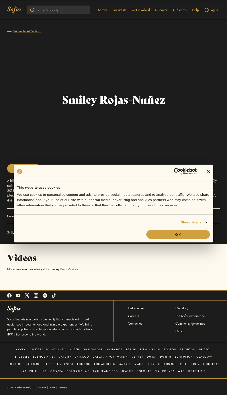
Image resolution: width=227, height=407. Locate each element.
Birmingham (150, 361)
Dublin (165, 368)
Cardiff (65, 368)
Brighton (188, 361)
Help (195, 22)
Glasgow (204, 368)
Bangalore (93, 361)
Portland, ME (78, 383)
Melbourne (167, 376)
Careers (133, 328)
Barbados (114, 361)
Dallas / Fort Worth (110, 368)
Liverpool (65, 376)
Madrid (125, 376)
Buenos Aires (44, 368)
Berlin (131, 361)
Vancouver (164, 383)
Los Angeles (104, 376)
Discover (161, 22)
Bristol (205, 361)
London (84, 376)
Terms (52, 399)
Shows (102, 22)
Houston (15, 376)
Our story (181, 320)
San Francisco (105, 383)
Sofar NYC (67, 244)
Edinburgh (184, 368)
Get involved (141, 22)
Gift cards (180, 22)
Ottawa (56, 383)
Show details (191, 222)
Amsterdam (39, 361)
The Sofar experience (190, 328)
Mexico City (190, 376)
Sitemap (62, 399)
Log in (211, 22)
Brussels (22, 368)
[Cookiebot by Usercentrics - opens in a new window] (177, 171)
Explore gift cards (84, 6)
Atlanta (59, 361)
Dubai (152, 368)
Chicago (82, 368)
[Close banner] (208, 171)
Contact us (135, 335)
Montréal (211, 376)
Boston (170, 361)
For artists (119, 22)
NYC (44, 383)
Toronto (144, 383)
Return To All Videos (24, 43)
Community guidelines (190, 335)
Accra (21, 361)
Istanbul (33, 376)
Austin (75, 361)
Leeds (49, 376)
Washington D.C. (192, 383)
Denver (137, 368)
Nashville (28, 383)
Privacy (42, 399)
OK (178, 234)
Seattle (127, 383)
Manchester (144, 376)
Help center (136, 320)
